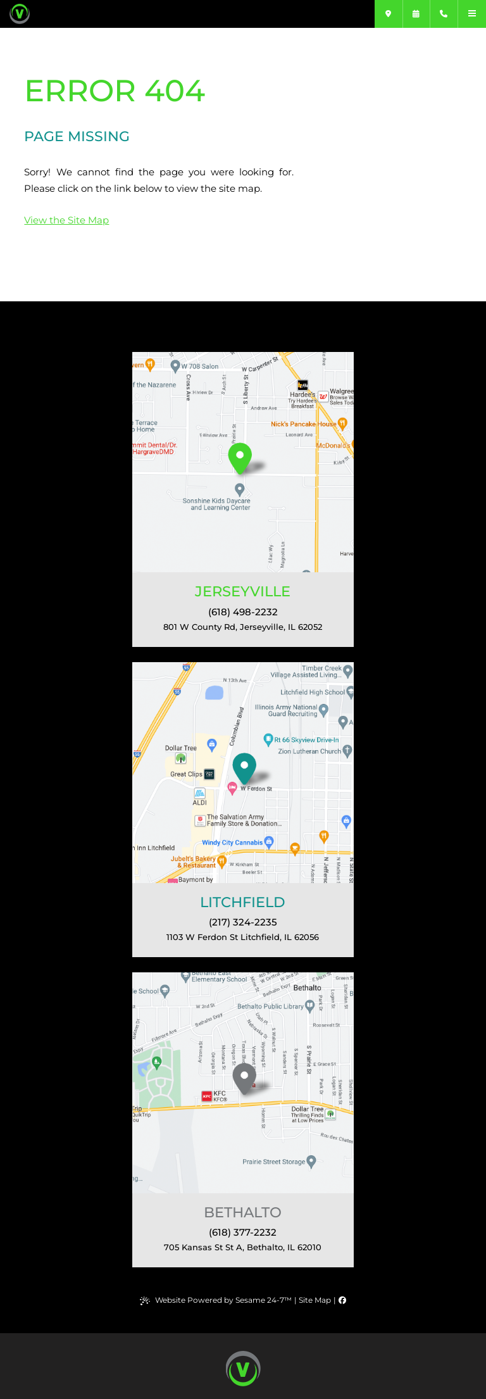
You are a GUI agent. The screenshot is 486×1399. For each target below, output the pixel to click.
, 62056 (242, 937)
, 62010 (242, 1247)
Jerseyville (242, 591)
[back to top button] (243, 1368)
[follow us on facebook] (342, 1300)
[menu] (472, 14)
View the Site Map (66, 220)
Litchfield (242, 902)
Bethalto (243, 1212)
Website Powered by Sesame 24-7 (216, 1300)
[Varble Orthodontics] (49, 14)
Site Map (315, 1300)
